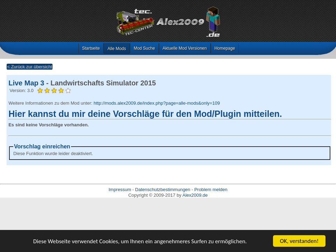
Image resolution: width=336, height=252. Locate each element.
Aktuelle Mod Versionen (185, 48)
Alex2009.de (195, 195)
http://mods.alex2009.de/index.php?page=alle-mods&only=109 (156, 103)
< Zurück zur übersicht (29, 66)
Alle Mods (116, 48)
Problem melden (210, 189)
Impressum (119, 189)
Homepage (225, 48)
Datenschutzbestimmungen (162, 189)
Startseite (91, 48)
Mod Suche (144, 48)
